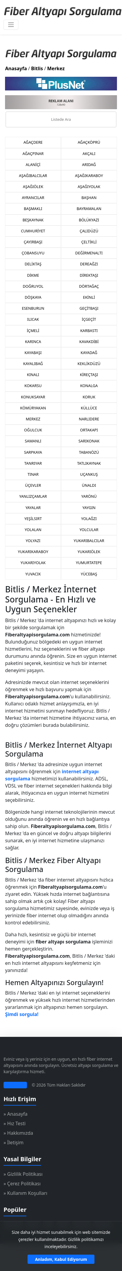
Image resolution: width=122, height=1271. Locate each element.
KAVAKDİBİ (89, 341)
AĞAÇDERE (33, 142)
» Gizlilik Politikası (23, 1174)
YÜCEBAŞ (89, 574)
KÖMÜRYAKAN (33, 408)
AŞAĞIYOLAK (89, 186)
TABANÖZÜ (89, 452)
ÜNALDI (89, 485)
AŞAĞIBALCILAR (33, 175)
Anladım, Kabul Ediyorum (61, 1259)
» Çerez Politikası (22, 1183)
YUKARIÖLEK (89, 551)
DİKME (33, 275)
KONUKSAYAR (33, 397)
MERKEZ (33, 419)
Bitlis (37, 68)
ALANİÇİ (33, 164)
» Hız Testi (14, 1123)
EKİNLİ (89, 297)
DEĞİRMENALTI (89, 253)
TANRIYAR (33, 463)
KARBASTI (89, 330)
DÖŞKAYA (33, 297)
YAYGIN (88, 507)
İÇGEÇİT (89, 319)
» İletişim (14, 1142)
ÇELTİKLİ (89, 242)
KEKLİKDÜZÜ (89, 363)
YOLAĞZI (89, 518)
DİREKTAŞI (89, 275)
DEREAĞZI (89, 264)
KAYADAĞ (89, 352)
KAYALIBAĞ (33, 363)
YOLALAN (33, 529)
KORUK (89, 397)
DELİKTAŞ (33, 264)
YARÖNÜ (89, 496)
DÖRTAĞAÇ (89, 286)
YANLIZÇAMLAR (33, 496)
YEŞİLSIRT (33, 518)
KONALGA (89, 385)
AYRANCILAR (33, 197)
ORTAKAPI (89, 430)
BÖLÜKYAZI (89, 220)
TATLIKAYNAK (89, 463)
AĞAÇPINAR (33, 153)
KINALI (33, 374)
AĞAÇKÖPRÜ (89, 142)
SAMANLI (33, 441)
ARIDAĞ (89, 164)
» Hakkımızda (18, 1133)
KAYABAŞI (33, 352)
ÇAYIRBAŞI (33, 242)
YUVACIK (33, 574)
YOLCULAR (89, 529)
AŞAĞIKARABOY (89, 175)
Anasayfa (16, 68)
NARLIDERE (89, 419)
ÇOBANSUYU (33, 253)
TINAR (33, 474)
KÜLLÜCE (89, 408)
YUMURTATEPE (89, 562)
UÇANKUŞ (89, 474)
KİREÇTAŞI (89, 374)
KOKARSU (33, 385)
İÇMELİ (33, 330)
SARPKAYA (33, 452)
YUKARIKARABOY (33, 551)
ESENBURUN (33, 308)
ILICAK (33, 319)
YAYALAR (33, 507)
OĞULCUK (33, 430)
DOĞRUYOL (33, 286)
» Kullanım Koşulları (25, 1193)
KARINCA (33, 341)
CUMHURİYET (33, 231)
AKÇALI (89, 153)
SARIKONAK (88, 441)
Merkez (56, 68)
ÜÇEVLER (33, 485)
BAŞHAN (89, 197)
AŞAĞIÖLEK (33, 186)
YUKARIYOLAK (33, 562)
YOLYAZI (33, 540)
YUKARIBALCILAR (89, 540)
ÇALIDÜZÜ (89, 231)
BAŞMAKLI (33, 208)
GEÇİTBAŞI (88, 308)
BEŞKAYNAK (33, 220)
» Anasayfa (16, 1114)
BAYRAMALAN (89, 208)
